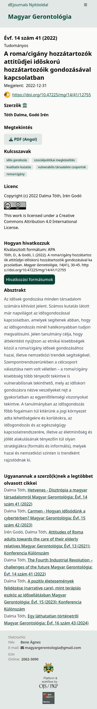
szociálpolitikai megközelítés (54, 160)
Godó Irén (39, 115)
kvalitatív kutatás (18, 167)
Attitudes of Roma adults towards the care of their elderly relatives (43, 539)
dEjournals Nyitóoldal (28, 5)
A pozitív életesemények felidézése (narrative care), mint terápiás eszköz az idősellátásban (42, 588)
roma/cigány (15, 174)
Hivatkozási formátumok (29, 279)
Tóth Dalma (16, 115)
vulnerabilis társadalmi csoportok (62, 167)
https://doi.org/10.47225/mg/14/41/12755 (47, 95)
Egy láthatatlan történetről (53, 616)
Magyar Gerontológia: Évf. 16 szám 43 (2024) (46, 623)
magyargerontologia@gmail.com (53, 647)
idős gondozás (16, 160)
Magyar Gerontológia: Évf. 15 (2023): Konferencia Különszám (43, 602)
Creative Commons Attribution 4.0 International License (40, 221)
